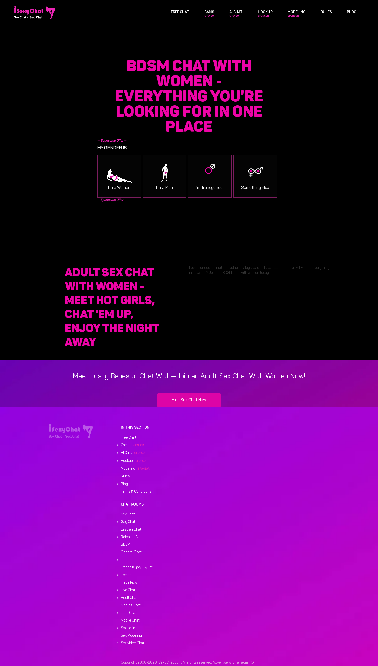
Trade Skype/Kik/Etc (137, 567)
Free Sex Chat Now (189, 400)
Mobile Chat (130, 621)
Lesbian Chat (131, 530)
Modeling (297, 12)
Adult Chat (129, 598)
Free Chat (180, 12)
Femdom (127, 575)
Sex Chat (128, 514)
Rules (326, 12)
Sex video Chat (132, 643)
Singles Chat (130, 605)
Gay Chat (128, 522)
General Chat (131, 552)
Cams (209, 12)
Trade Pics (129, 583)
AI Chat (236, 12)
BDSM (125, 545)
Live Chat (128, 590)
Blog (351, 12)
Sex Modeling (131, 636)
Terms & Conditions (136, 492)
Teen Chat (129, 613)
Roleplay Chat (132, 537)
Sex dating (129, 628)
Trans (125, 560)
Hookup (265, 12)
